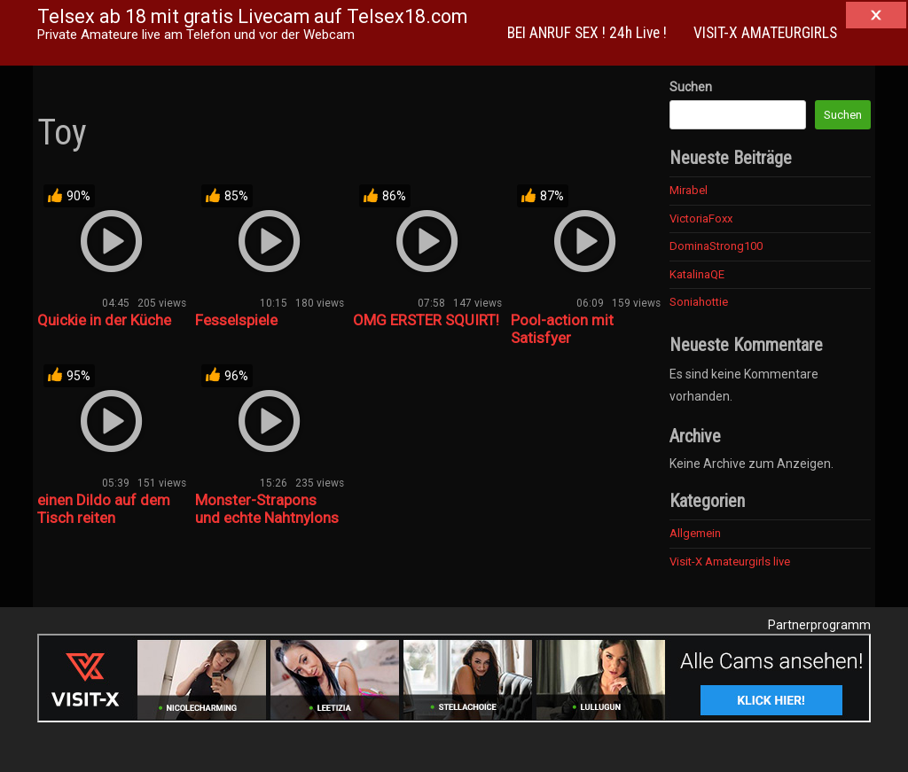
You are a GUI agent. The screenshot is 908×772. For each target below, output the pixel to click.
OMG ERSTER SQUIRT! (426, 320)
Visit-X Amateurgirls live (729, 561)
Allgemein (695, 533)
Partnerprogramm (819, 625)
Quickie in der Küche (104, 320)
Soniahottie (698, 301)
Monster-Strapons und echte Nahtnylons (267, 508)
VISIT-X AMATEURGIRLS (765, 33)
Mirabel (688, 190)
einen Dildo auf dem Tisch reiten (103, 508)
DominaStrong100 (716, 246)
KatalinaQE (696, 274)
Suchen (690, 87)
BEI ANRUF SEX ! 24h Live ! (587, 33)
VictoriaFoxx (700, 218)
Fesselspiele (236, 320)
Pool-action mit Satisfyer (562, 329)
